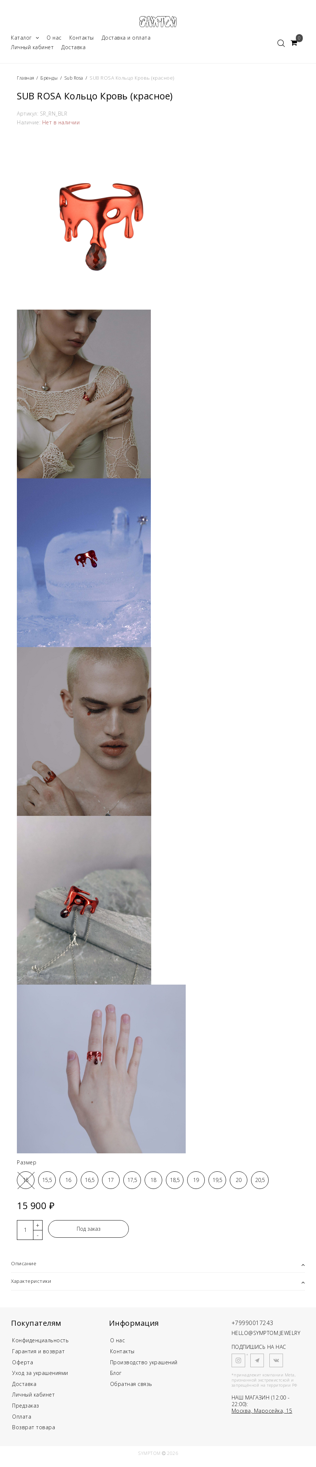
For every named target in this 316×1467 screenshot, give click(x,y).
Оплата (21, 1422)
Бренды (51, 80)
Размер (26, 1164)
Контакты (81, 39)
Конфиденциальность (40, 1343)
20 (238, 1182)
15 (26, 1182)
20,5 (260, 1182)
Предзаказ (25, 1411)
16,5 (90, 1182)
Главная (27, 80)
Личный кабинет (32, 49)
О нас (54, 39)
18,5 (175, 1182)
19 (196, 1182)
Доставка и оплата (126, 39)
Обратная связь (131, 1388)
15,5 (47, 1182)
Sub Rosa (79, 80)
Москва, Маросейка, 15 (262, 1413)
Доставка (73, 49)
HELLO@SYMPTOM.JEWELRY (266, 1335)
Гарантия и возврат (38, 1354)
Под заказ (89, 1230)
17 (111, 1182)
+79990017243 (255, 1325)
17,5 (132, 1182)
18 (153, 1182)
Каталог (25, 39)
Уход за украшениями (40, 1377)
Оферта (22, 1365)
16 (68, 1182)
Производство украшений (144, 1365)
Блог (116, 1377)
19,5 (217, 1182)
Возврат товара (33, 1433)
